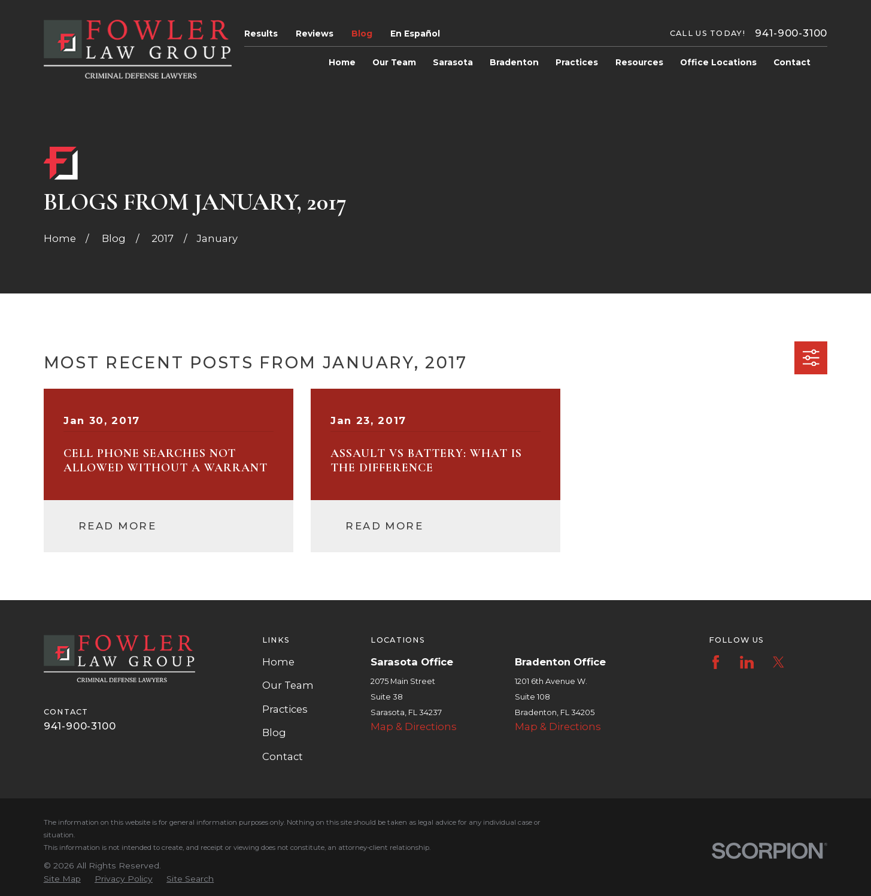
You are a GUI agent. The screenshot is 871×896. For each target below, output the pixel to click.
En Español (415, 33)
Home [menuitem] (342, 62)
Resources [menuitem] (639, 62)
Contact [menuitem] (792, 62)
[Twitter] (778, 662)
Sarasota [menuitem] (453, 62)
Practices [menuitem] (577, 62)
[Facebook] (716, 662)
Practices (285, 709)
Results (261, 33)
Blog (361, 33)
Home (278, 662)
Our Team (288, 685)
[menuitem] (62, 879)
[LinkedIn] (747, 662)
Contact (282, 756)
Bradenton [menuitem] (514, 62)
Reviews (314, 33)
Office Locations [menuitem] (718, 62)
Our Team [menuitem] (394, 62)
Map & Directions (414, 726)
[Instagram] (810, 662)
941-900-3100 (791, 33)
